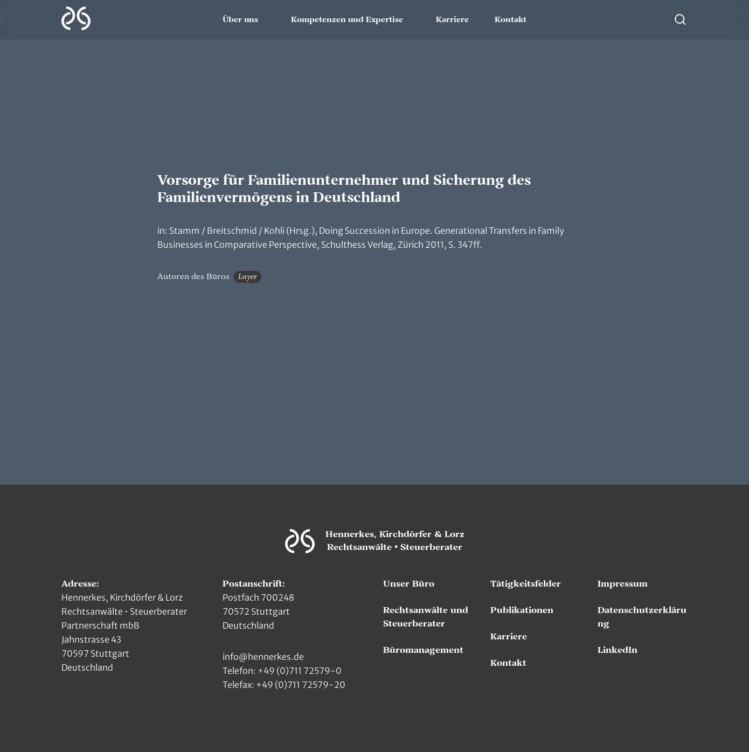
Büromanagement (423, 650)
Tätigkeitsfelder (525, 584)
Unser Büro (408, 584)
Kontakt (510, 20)
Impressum (623, 584)
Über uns (240, 20)
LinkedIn (617, 650)
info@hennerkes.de (263, 656)
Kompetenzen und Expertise (347, 20)
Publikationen (521, 610)
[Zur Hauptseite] (76, 18)
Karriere (452, 20)
